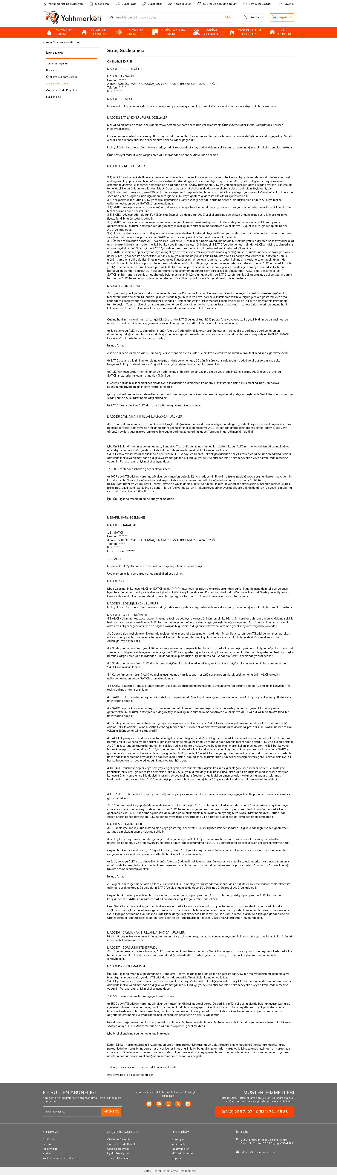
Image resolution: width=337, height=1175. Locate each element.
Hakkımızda (53, 96)
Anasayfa (49, 42)
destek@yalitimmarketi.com (259, 1152)
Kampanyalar (179, 4)
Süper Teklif (152, 4)
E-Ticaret (155, 1170)
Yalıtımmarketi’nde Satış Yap (63, 4)
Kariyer (47, 1153)
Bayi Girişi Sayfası (257, 4)
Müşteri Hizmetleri (183, 1153)
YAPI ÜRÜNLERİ (280, 32)
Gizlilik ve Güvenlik (118, 1139)
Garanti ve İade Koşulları (61, 90)
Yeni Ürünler (179, 1144)
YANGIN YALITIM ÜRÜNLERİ (245, 32)
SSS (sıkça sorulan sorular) (217, 4)
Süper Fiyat (126, 4)
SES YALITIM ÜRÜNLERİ (129, 32)
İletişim (47, 1144)
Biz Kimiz (52, 70)
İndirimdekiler (180, 1148)
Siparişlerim (100, 4)
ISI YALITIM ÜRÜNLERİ (93, 32)
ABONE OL (111, 1111)
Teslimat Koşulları (57, 63)
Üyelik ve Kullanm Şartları (62, 76)
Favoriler (286, 3)
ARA (227, 17)
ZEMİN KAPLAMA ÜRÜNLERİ (168, 32)
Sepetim (177, 1158)
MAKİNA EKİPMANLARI (207, 32)
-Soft (145, 1170)
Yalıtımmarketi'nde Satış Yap (60, 1158)
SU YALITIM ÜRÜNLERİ (59, 32)
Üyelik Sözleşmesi (118, 1153)
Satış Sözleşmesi (57, 83)
